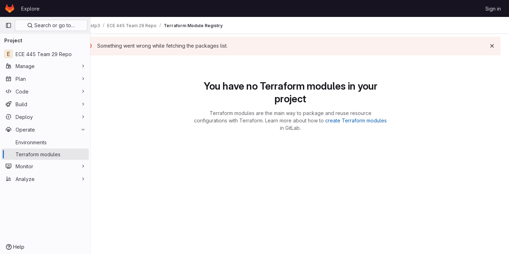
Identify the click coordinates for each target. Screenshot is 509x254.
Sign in (493, 9)
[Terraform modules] (45, 154)
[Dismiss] (492, 46)
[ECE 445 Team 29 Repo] (45, 54)
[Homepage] (10, 8)
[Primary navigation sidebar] (8, 25)
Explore (30, 9)
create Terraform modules (365, 120)
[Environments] (45, 142)
